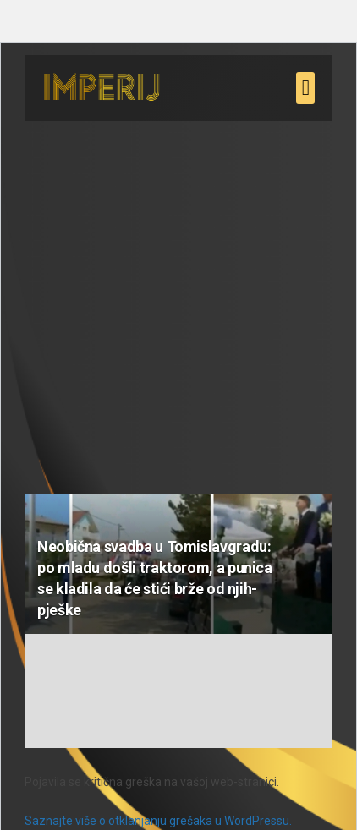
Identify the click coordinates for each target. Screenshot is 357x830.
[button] (305, 88)
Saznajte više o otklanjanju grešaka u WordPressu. (158, 820)
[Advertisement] (178, 299)
